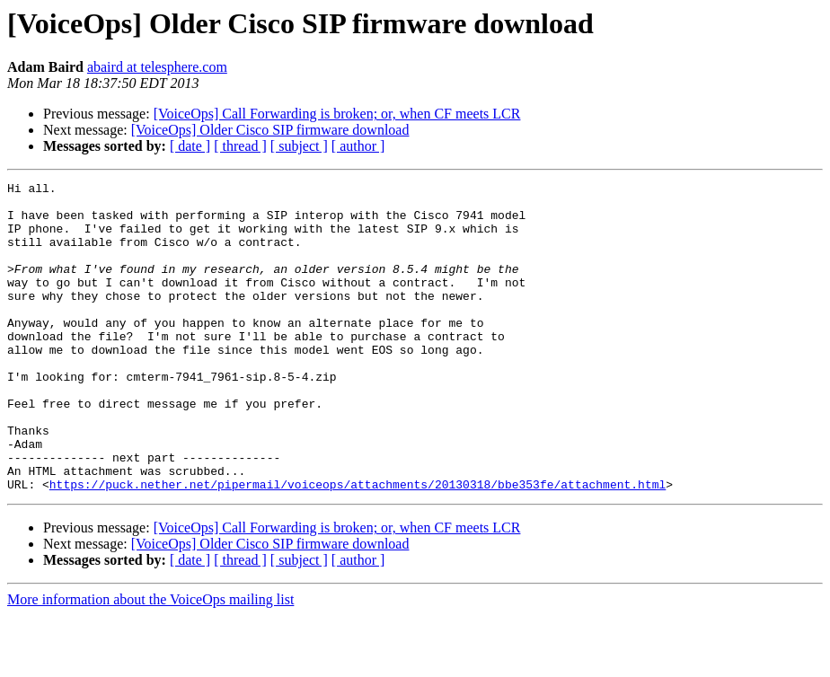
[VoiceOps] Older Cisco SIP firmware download (270, 129)
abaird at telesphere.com (157, 67)
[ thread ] (240, 146)
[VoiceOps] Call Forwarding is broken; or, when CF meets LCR (337, 113)
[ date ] (190, 146)
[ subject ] (299, 146)
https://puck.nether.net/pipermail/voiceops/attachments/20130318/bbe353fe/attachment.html (357, 546)
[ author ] (358, 146)
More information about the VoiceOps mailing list (150, 661)
